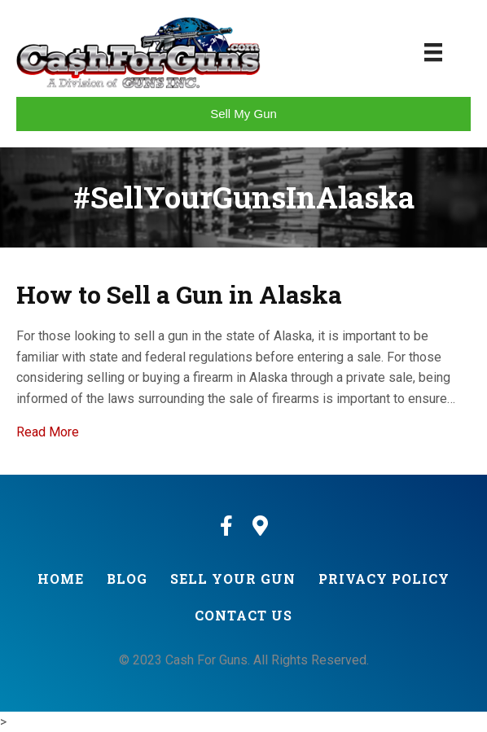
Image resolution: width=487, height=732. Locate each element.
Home (60, 578)
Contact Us (243, 615)
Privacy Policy (384, 578)
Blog (127, 578)
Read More (47, 432)
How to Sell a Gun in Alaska (179, 294)
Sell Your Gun (233, 578)
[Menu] (433, 52)
